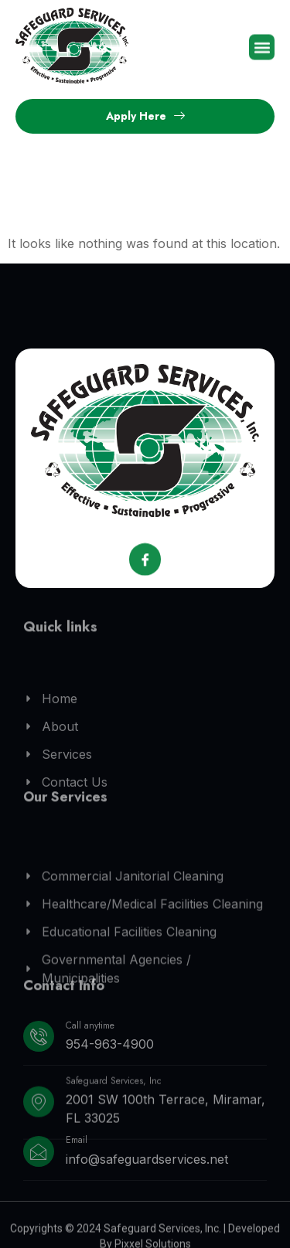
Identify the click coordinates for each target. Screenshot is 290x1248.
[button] (262, 49)
